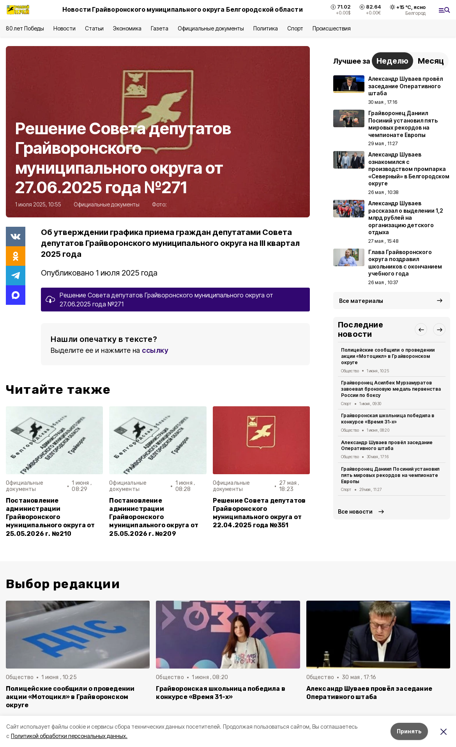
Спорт (295, 28)
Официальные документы (211, 28)
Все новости (355, 511)
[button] (421, 329)
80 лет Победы (25, 28)
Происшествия (332, 28)
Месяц (431, 61)
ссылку (155, 350)
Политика (265, 28)
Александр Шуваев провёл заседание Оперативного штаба (387, 445)
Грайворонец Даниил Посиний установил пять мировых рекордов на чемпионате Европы (390, 475)
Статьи (94, 28)
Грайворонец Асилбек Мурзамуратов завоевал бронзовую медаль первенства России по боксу (391, 389)
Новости (64, 28)
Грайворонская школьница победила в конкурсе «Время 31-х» (387, 419)
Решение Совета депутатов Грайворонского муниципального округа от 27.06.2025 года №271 (166, 299)
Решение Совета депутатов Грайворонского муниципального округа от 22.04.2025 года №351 (259, 513)
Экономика (127, 28)
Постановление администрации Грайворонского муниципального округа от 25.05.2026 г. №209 (153, 517)
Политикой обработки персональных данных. (69, 736)
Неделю (392, 61)
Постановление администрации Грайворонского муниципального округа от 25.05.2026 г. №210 (50, 517)
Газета (159, 28)
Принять (409, 731)
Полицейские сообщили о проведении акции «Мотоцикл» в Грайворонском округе (388, 356)
